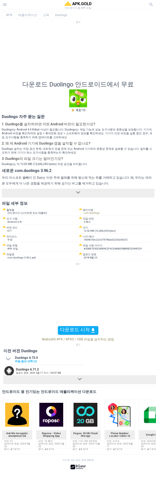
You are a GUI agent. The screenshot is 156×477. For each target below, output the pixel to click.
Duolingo (61, 15)
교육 (46, 15)
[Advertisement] (78, 53)
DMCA (90, 460)
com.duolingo (92, 212)
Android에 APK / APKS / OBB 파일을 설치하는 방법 (78, 339)
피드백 (66, 460)
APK (9, 15)
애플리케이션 (27, 15)
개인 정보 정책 (78, 460)
